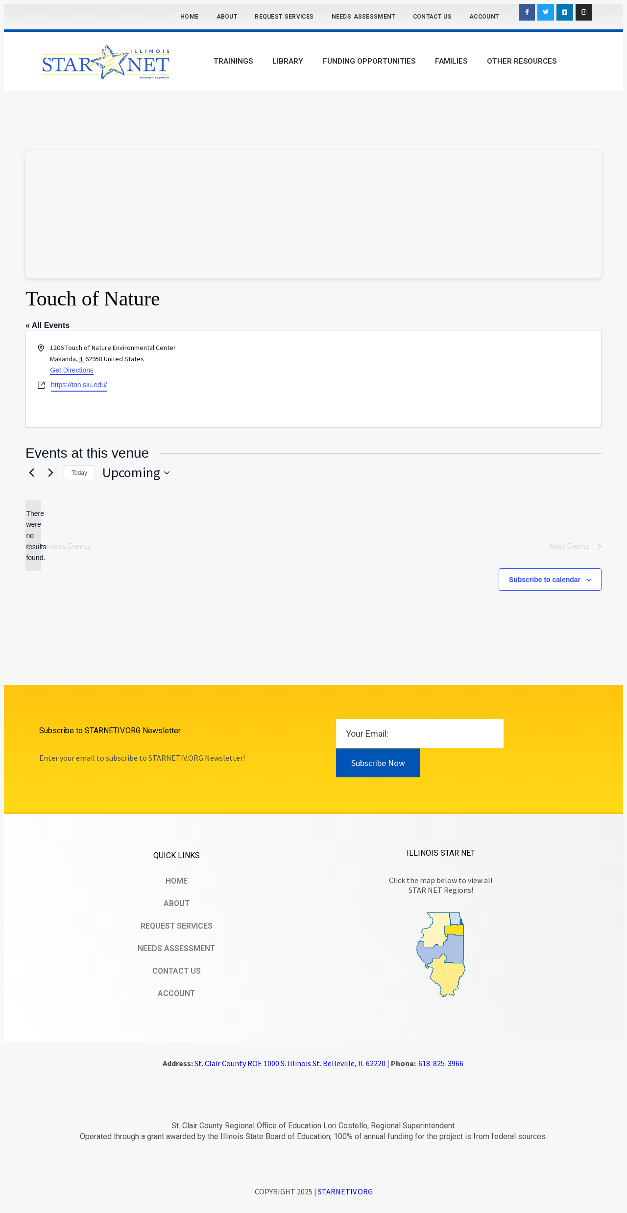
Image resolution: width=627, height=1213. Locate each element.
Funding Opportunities (369, 61)
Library (287, 61)
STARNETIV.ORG (345, 1191)
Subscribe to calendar (544, 579)
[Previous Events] (31, 473)
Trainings (233, 61)
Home (189, 16)
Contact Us (432, 16)
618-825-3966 (440, 1063)
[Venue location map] (456, 379)
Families (451, 61)
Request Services (284, 16)
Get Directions (72, 370)
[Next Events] (50, 473)
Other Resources (521, 61)
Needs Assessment (363, 16)
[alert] (33, 535)
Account (484, 16)
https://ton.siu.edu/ (79, 385)
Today (79, 472)
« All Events (47, 325)
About (227, 16)
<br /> (313, 214)
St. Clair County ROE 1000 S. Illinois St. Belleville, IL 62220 (290, 1063)
